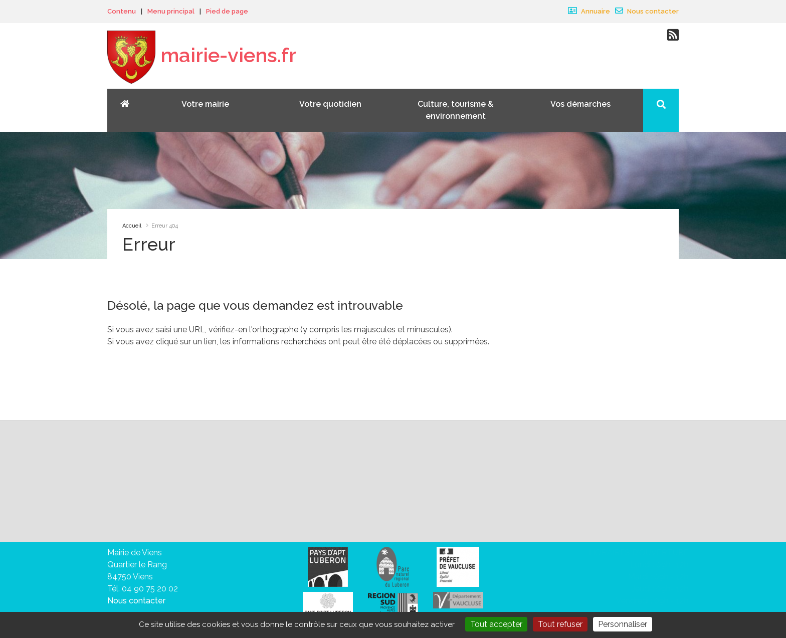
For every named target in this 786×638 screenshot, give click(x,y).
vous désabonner (144, 515)
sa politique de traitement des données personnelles (406, 503)
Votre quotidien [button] (330, 104)
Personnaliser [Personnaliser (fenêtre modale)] (622, 624)
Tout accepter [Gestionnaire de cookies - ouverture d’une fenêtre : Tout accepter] (496, 624)
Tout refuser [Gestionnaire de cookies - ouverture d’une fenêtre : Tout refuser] (560, 624)
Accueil (131, 226)
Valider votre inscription (566, 481)
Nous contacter (647, 11)
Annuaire (589, 11)
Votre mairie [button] (205, 104)
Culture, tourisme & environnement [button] (455, 110)
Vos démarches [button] (580, 104)
